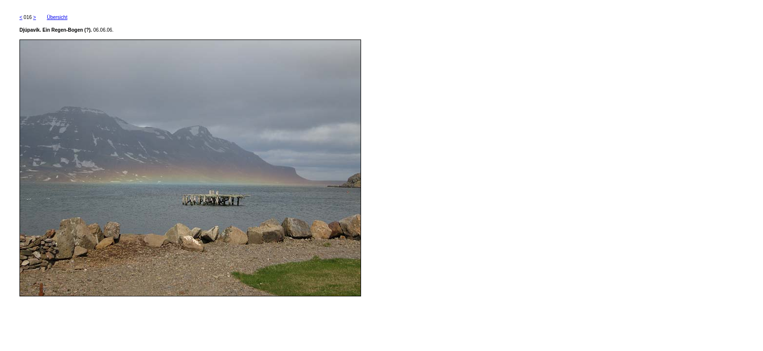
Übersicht (57, 17)
